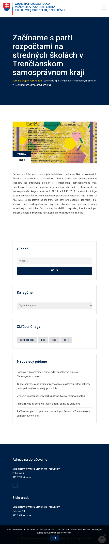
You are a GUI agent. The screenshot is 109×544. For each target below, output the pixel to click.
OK (54, 538)
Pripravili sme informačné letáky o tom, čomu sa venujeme (48, 403)
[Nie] (105, 534)
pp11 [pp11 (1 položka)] (66, 340)
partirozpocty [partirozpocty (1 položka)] (27, 340)
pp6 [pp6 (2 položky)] (43, 340)
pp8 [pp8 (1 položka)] (54, 340)
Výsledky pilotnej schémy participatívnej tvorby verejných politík (51, 396)
